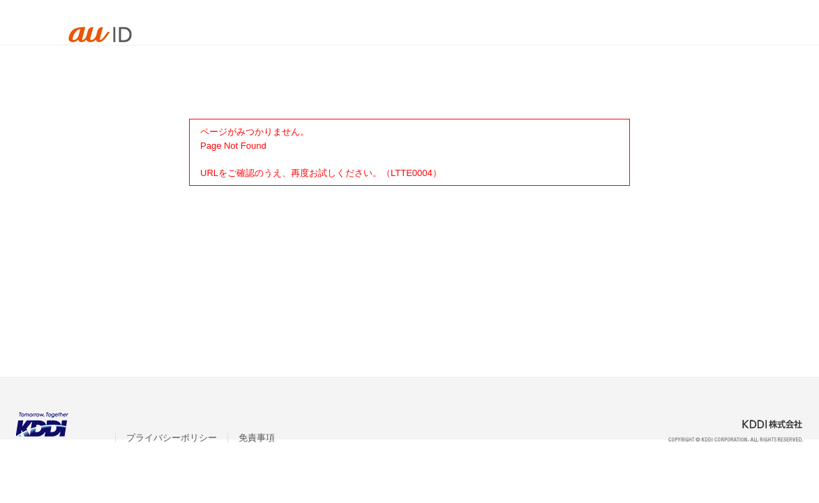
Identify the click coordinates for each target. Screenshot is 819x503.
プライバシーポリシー (171, 437)
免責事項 (257, 437)
